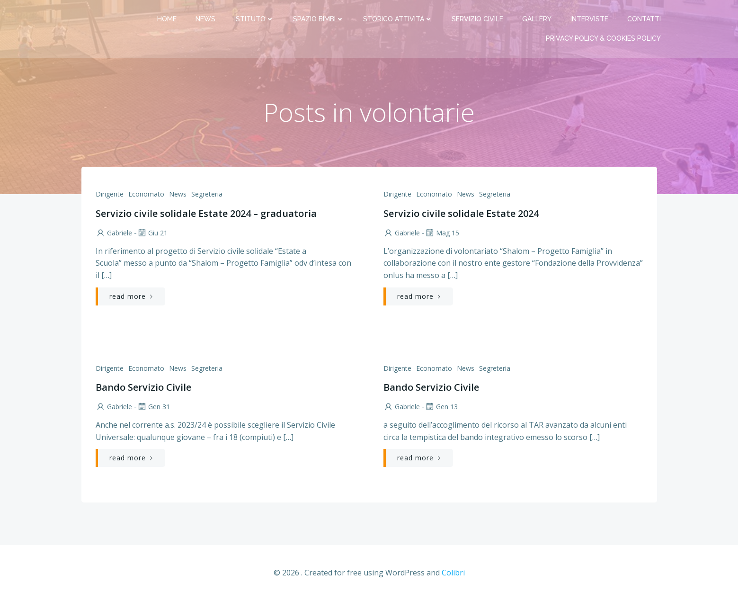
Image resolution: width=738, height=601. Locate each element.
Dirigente (110, 193)
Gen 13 (441, 406)
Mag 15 (442, 232)
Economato (146, 193)
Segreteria (206, 193)
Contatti (644, 19)
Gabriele (114, 232)
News (205, 19)
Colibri (453, 572)
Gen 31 (153, 406)
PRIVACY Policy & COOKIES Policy (603, 38)
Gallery (536, 19)
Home (167, 19)
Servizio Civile (477, 19)
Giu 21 (152, 232)
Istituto (254, 19)
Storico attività (398, 19)
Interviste (589, 19)
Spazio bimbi (318, 19)
